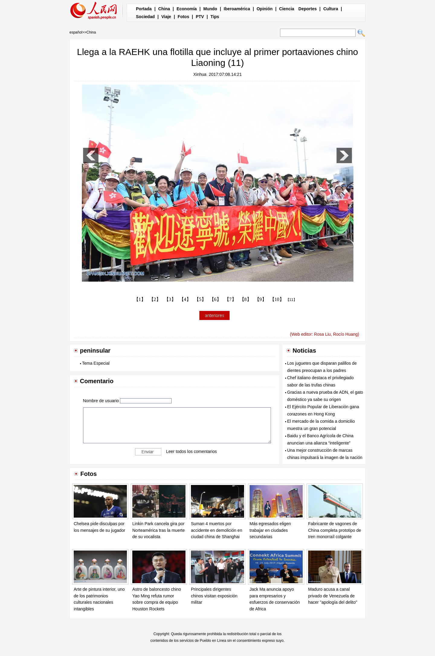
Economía (186, 8)
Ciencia (286, 8)
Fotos (183, 16)
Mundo (210, 8)
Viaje (166, 16)
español (75, 32)
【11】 (291, 300)
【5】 (200, 299)
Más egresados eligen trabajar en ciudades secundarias (270, 530)
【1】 (140, 299)
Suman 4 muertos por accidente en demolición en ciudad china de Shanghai (216, 530)
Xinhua (200, 74)
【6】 (215, 299)
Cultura (330, 8)
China (164, 8)
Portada (144, 8)
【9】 (261, 299)
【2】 (155, 299)
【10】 (277, 299)
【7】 (230, 299)
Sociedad (145, 16)
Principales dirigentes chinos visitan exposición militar (214, 596)
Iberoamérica (237, 8)
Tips (215, 16)
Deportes (307, 8)
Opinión (264, 8)
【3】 (170, 299)
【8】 (246, 299)
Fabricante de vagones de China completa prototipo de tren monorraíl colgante (334, 530)
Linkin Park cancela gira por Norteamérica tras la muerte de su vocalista (158, 530)
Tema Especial (96, 363)
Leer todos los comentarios (191, 451)
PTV (200, 16)
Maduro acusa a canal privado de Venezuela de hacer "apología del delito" (332, 596)
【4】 (185, 299)
